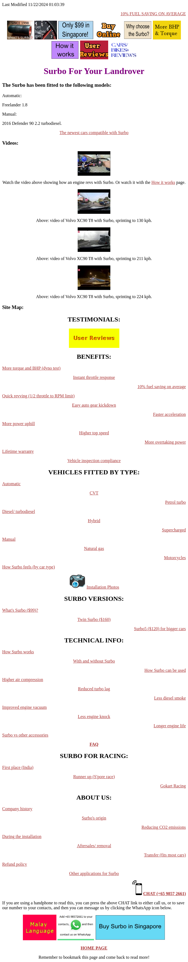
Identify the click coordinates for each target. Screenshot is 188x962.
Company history (17, 808)
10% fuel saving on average (161, 386)
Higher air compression (22, 679)
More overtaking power (165, 442)
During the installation (21, 836)
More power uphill (18, 423)
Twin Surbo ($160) (94, 619)
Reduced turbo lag (94, 688)
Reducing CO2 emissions (163, 827)
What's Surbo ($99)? (20, 610)
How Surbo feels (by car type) (28, 567)
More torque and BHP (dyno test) (31, 368)
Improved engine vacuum (24, 707)
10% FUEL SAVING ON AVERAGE (153, 13)
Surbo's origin (94, 818)
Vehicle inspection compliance (93, 460)
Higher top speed (94, 433)
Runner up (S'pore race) (94, 776)
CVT (94, 493)
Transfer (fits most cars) (165, 855)
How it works (163, 182)
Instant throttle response (94, 377)
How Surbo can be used (165, 670)
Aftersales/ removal (94, 845)
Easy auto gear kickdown (94, 405)
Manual (9, 539)
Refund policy (14, 864)
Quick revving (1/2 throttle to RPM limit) (38, 396)
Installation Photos (103, 587)
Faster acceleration (169, 414)
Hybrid (94, 520)
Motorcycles (175, 557)
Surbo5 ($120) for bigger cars (160, 628)
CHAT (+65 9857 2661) (164, 893)
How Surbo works (18, 651)
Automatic (11, 483)
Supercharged (174, 530)
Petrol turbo (175, 502)
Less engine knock (94, 716)
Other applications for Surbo (94, 873)
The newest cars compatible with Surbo (94, 132)
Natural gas (94, 548)
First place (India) (18, 767)
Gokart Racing (173, 786)
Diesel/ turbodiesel (18, 511)
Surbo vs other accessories (25, 735)
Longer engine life (170, 725)
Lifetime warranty (18, 451)
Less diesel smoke (170, 698)
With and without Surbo (94, 661)
